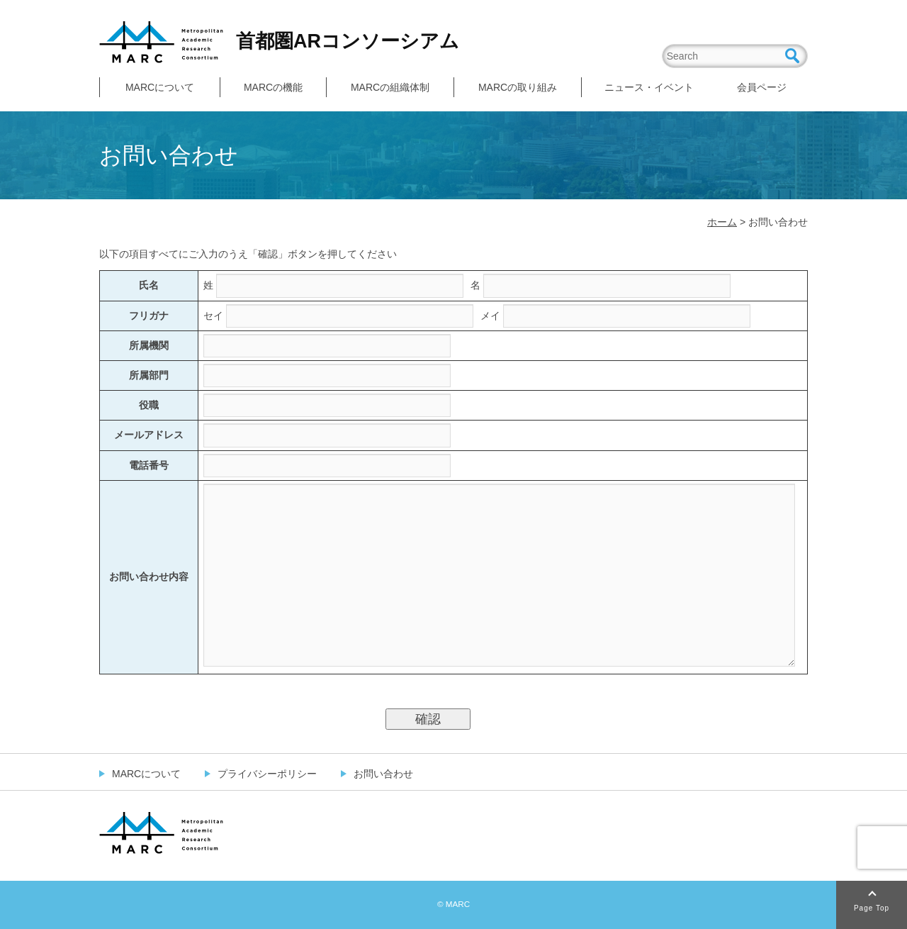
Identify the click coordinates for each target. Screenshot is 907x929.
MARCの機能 (273, 87)
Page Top (871, 908)
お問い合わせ (383, 773)
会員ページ (762, 87)
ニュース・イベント (649, 87)
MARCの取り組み (517, 87)
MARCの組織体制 (390, 87)
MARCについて (159, 87)
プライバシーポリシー (267, 773)
